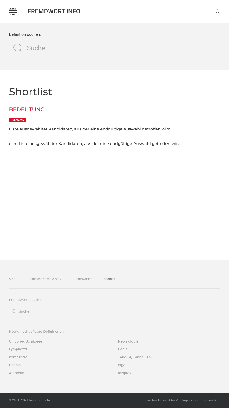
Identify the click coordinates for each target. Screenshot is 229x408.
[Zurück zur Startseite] (13, 11)
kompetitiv (18, 357)
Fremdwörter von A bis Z (161, 400)
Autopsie (16, 373)
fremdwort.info (54, 11)
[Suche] (59, 48)
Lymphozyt (18, 349)
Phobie (15, 365)
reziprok (124, 373)
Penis (122, 349)
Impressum (190, 400)
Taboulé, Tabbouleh (134, 357)
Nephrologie (128, 341)
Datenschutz (211, 400)
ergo (121, 365)
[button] (218, 11)
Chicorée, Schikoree (25, 341)
